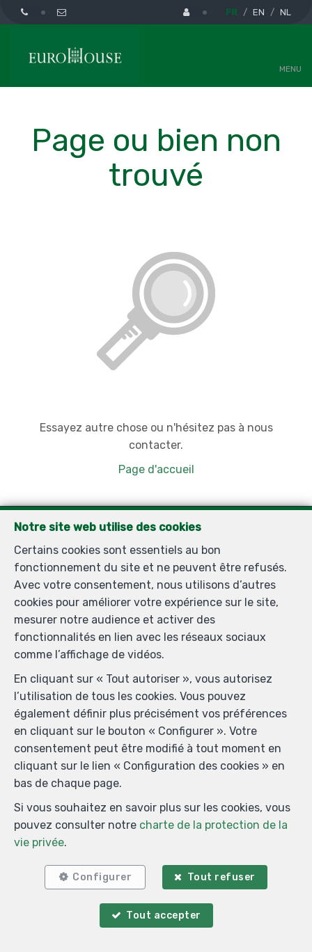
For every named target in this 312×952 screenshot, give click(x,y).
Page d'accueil (156, 469)
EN (259, 12)
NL (285, 12)
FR (231, 12)
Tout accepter (163, 915)
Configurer (102, 877)
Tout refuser (221, 877)
